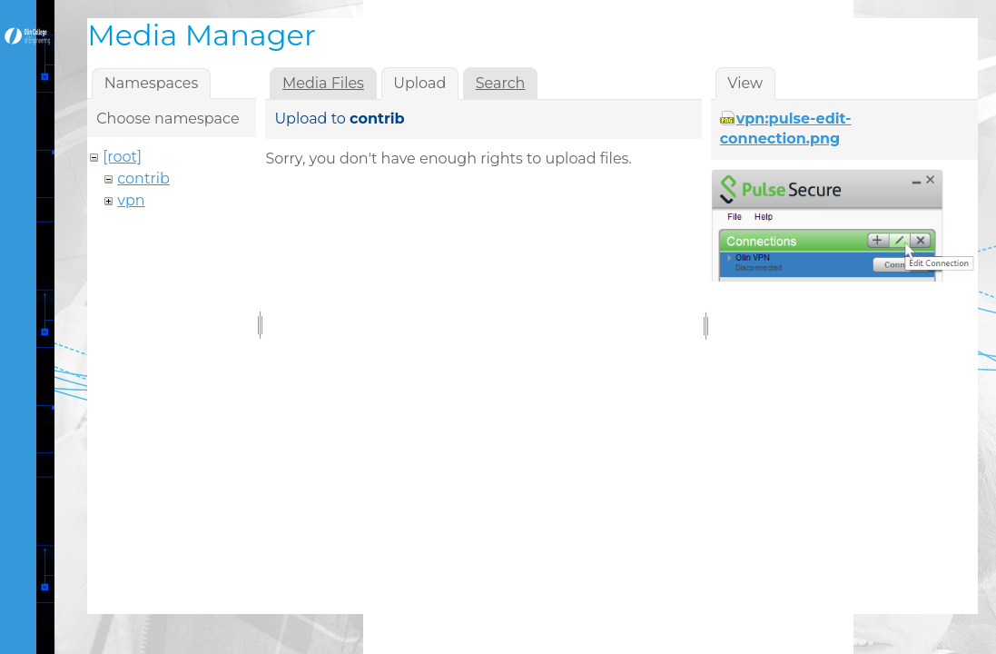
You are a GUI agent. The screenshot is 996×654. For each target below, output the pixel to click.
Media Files (323, 83)
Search (501, 83)
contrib (143, 178)
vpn (130, 200)
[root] (122, 156)
